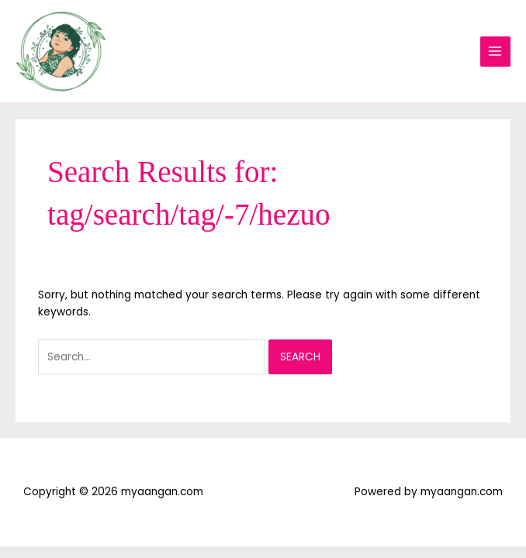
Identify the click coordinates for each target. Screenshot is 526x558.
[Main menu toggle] (495, 51)
